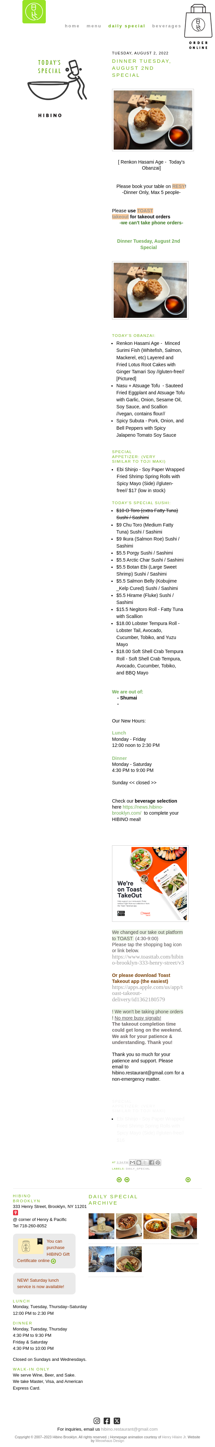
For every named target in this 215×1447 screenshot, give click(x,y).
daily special (126, 25)
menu (94, 25)
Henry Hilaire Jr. (174, 1437)
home (72, 25)
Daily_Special (138, 1168)
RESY (178, 186)
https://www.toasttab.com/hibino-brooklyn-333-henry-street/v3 (148, 960)
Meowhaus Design (110, 1441)
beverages (167, 25)
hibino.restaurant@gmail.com (129, 1429)
